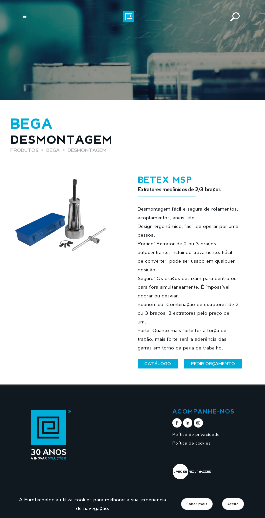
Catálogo (157, 363)
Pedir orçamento (213, 363)
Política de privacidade (196, 434)
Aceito (233, 503)
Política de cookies (191, 443)
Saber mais (196, 503)
